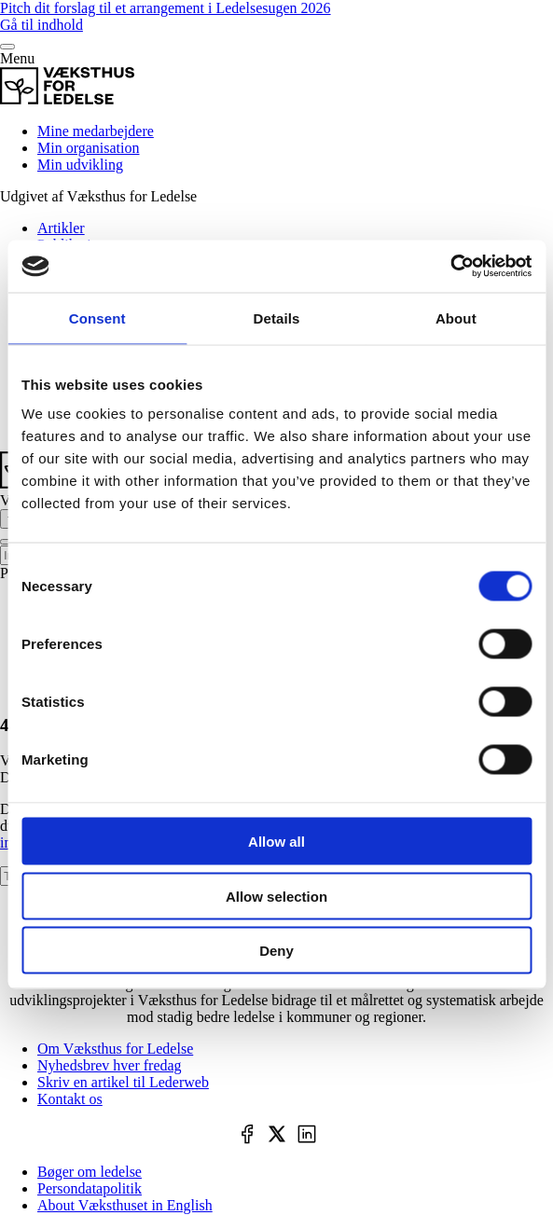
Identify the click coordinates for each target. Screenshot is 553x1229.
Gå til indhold (41, 25)
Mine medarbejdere (95, 131)
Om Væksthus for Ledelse (115, 1048)
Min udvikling (80, 165)
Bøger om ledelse (89, 1172)
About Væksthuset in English (125, 1205)
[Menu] (7, 46)
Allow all (276, 841)
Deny (276, 951)
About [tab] (456, 317)
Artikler (61, 228)
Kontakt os (70, 1099)
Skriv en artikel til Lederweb (123, 1082)
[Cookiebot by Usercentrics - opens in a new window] (450, 267)
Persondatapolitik (89, 1188)
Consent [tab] (97, 317)
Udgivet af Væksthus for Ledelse (98, 196)
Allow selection (276, 896)
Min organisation (88, 148)
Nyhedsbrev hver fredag (109, 1065)
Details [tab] (277, 317)
